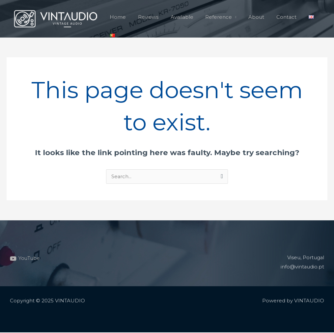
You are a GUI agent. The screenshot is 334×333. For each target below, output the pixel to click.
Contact (277, 18)
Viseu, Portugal (305, 258)
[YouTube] (25, 259)
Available (179, 18)
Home (120, 18)
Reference (214, 18)
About (249, 18)
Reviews (148, 18)
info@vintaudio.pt (302, 267)
